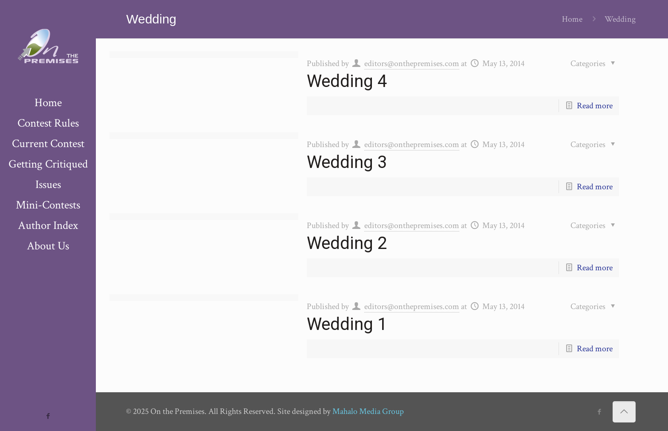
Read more (595, 105)
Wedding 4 (347, 81)
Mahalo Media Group (368, 411)
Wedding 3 (347, 162)
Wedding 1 (347, 324)
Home (572, 19)
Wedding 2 (347, 243)
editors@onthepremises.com (411, 63)
